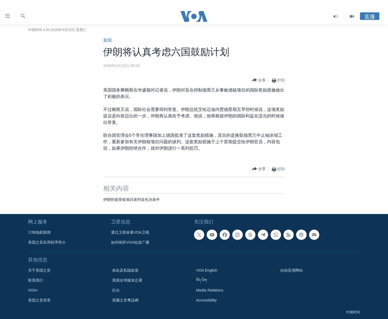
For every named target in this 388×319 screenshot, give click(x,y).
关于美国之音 (39, 270)
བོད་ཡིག (201, 280)
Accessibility (206, 300)
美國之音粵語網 (125, 300)
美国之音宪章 (39, 300)
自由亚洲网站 (291, 270)
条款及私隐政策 (125, 270)
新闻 (107, 40)
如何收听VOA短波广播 (130, 242)
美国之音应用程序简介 (47, 242)
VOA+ (33, 290)
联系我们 (35, 280)
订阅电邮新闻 (39, 232)
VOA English (206, 270)
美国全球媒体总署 (127, 280)
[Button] (259, 80)
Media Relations (209, 290)
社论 (116, 290)
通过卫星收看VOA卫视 (130, 232)
